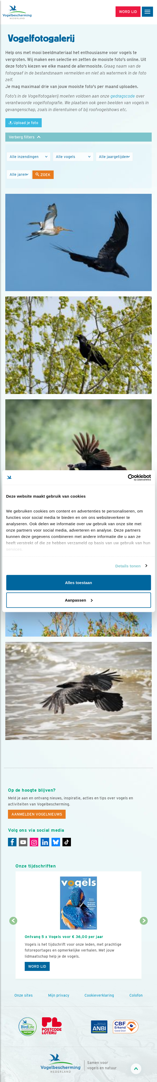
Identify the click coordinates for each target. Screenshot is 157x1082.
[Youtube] (23, 842)
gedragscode (123, 96)
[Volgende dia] (143, 950)
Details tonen (128, 565)
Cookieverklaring (99, 995)
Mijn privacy (58, 995)
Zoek (43, 175)
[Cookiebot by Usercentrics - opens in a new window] (127, 477)
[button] (78, 137)
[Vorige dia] (13, 950)
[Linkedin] (45, 842)
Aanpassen (78, 600)
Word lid (37, 966)
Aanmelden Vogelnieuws (36, 814)
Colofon (136, 995)
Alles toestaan (78, 582)
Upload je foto (23, 123)
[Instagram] (34, 842)
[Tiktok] (66, 842)
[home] (26, 12)
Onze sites (23, 995)
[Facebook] (12, 842)
